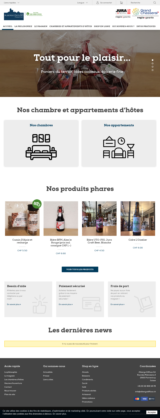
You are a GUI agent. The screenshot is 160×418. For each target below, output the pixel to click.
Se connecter (104, 2)
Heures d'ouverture (13, 383)
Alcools (85, 372)
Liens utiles (48, 379)
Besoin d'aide (16, 286)
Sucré (84, 383)
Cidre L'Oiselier (138, 239)
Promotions (87, 402)
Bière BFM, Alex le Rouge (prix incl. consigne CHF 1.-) (61, 242)
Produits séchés (89, 390)
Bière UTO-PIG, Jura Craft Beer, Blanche (99, 241)
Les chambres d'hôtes (14, 379)
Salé (84, 387)
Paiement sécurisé (72, 286)
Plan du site (9, 394)
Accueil (7, 26)
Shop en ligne (102, 26)
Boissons (86, 376)
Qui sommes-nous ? (123, 26)
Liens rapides (12, 2)
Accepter (152, 412)
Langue (82, 2)
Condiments (87, 379)
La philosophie (23, 26)
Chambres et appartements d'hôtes (70, 26)
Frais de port (120, 286)
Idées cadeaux (88, 398)
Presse (46, 376)
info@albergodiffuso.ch (145, 391)
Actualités (47, 372)
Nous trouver (10, 390)
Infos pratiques (145, 26)
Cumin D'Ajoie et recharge (22, 241)
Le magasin (40, 26)
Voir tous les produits (79, 269)
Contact (8, 387)
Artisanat (86, 394)
